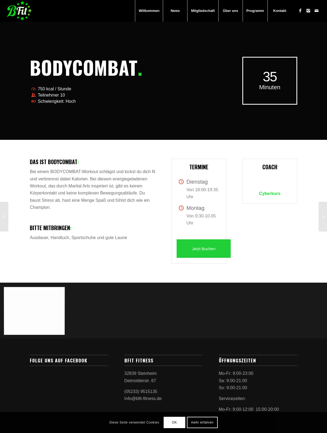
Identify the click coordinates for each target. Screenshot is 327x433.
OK (174, 422)
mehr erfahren (202, 422)
